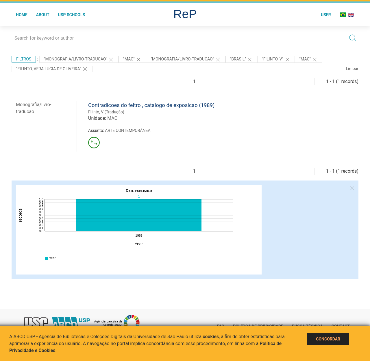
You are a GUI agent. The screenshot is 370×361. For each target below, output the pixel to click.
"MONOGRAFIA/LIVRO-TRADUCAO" (79, 59)
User (326, 14)
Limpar (352, 68)
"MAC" (132, 59)
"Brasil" (241, 59)
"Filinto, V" (276, 59)
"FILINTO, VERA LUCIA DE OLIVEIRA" (52, 69)
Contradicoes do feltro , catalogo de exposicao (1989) (151, 105)
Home (21, 14)
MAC (112, 118)
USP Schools (71, 14)
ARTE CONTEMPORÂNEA (127, 130)
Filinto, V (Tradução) (106, 112)
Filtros (23, 59)
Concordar (328, 339)
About (42, 14)
